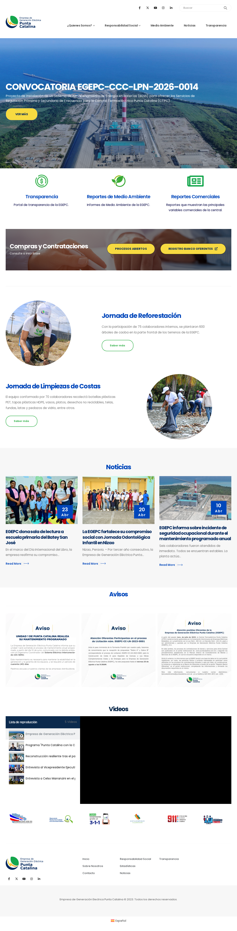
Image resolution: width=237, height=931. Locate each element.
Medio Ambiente (162, 25)
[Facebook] (139, 7)
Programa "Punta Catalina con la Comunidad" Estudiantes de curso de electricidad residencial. (50, 745)
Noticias (190, 25)
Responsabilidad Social (121, 25)
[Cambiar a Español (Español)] (118, 920)
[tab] (43, 734)
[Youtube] (155, 7)
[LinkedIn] (171, 7)
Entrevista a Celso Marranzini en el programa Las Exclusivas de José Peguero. (50, 778)
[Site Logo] (23, 22)
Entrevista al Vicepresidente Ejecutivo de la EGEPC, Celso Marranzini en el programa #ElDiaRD (50, 767)
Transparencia (216, 25)
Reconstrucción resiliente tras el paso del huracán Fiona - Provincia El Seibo (50, 756)
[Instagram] (163, 7)
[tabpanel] (155, 760)
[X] (147, 7)
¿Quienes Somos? (79, 25)
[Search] (225, 7)
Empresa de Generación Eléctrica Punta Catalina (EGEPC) (50, 734)
